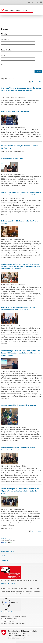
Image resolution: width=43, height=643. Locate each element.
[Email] (13, 537)
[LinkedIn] (7, 537)
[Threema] (9, 537)
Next (39, 77)
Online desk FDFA (8, 578)
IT (32, 2)
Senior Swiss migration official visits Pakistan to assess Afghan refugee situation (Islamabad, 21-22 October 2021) (20, 486)
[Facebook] (2, 537)
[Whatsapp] (11, 537)
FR (37, 2)
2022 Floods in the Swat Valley (12, 153)
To (2, 59)
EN (41, 2)
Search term (5, 35)
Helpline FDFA (6, 607)
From (3, 51)
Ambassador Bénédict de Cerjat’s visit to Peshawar (18, 400)
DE (29, 2)
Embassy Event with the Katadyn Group (15, 107)
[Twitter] (4, 537)
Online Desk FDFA (7, 546)
